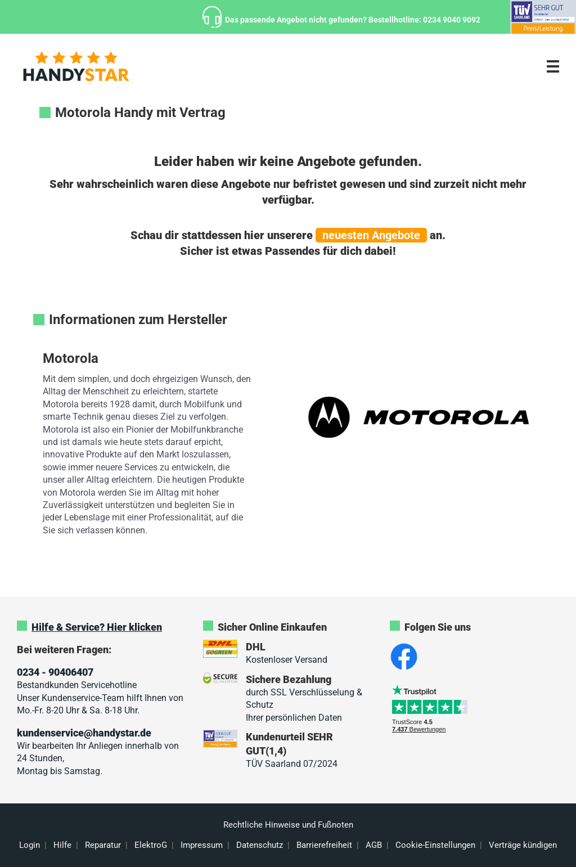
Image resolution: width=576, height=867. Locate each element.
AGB (374, 845)
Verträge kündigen (523, 845)
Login (29, 845)
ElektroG (150, 845)
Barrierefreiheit (324, 845)
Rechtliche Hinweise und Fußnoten (288, 825)
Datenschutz (259, 845)
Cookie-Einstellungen (435, 845)
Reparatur (103, 845)
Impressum (202, 845)
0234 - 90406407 (55, 672)
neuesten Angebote (371, 235)
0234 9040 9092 (451, 19)
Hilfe (62, 845)
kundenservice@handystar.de (84, 733)
